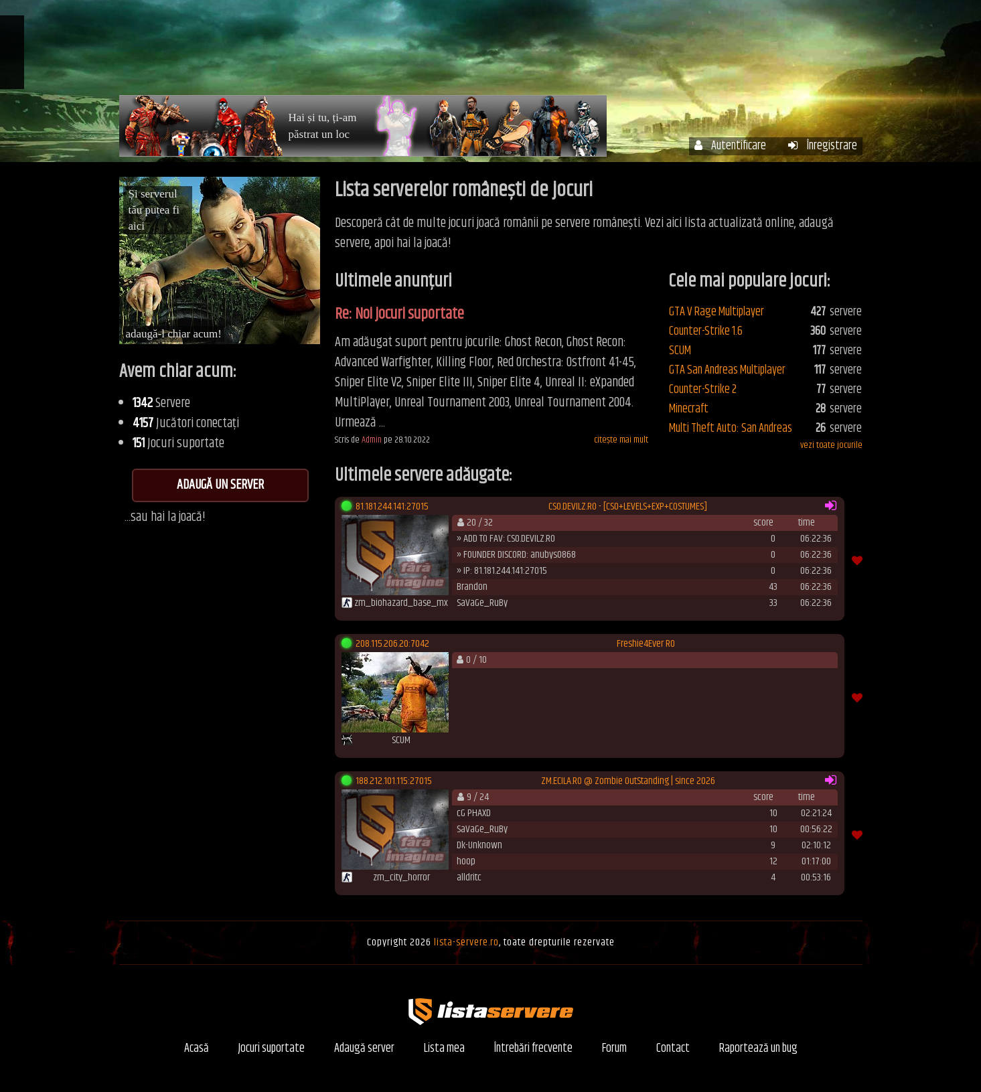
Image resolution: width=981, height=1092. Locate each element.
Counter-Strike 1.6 (706, 331)
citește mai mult (621, 440)
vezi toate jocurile (831, 445)
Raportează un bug (758, 1049)
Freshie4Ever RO (646, 644)
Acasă (446, 52)
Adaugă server (364, 1049)
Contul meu (581, 52)
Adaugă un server (220, 485)
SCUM (680, 350)
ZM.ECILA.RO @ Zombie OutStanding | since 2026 (628, 781)
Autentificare (730, 146)
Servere (506, 52)
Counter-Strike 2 (703, 389)
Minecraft (688, 409)
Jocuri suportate (271, 1049)
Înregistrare (822, 146)
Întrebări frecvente (683, 52)
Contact (673, 1049)
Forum (772, 52)
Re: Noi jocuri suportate (399, 314)
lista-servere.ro (466, 942)
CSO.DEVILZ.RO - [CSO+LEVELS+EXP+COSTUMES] (627, 507)
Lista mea (444, 1049)
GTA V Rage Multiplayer (716, 312)
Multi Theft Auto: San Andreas (730, 428)
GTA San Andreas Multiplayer (727, 370)
